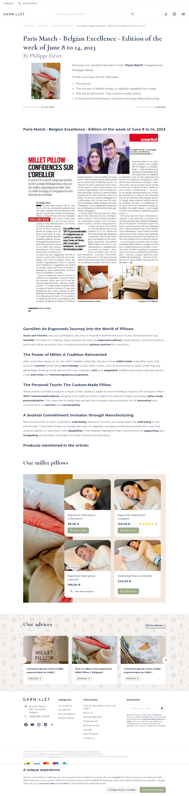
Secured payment (92, 717)
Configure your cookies (121, 789)
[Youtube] (32, 724)
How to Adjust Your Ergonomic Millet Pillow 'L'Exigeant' (93, 670)
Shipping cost (90, 721)
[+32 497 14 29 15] (27, 3)
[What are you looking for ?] (94, 14)
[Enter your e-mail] (146, 708)
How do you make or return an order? (99, 707)
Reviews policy (91, 725)
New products (90, 733)
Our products (65, 705)
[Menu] (183, 14)
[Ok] (162, 708)
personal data (56, 783)
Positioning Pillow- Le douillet (135, 576)
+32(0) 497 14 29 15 (39, 716)
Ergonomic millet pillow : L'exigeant (132, 517)
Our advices (42, 26)
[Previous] (23, 660)
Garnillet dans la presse (62, 26)
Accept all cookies (152, 789)
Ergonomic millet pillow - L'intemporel (82, 517)
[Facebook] (25, 724)
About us (88, 712)
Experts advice (66, 718)
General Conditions (90, 751)
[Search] (132, 14)
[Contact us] (8, 3)
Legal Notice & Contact (69, 751)
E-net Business (54, 756)
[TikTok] (51, 724)
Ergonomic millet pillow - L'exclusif (82, 578)
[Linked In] (45, 724)
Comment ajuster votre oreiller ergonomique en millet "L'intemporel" (45, 670)
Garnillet (28, 26)
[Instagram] (38, 724)
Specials (87, 729)
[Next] (165, 660)
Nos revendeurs (66, 714)
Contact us (89, 738)
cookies (118, 777)
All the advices (154, 625)
